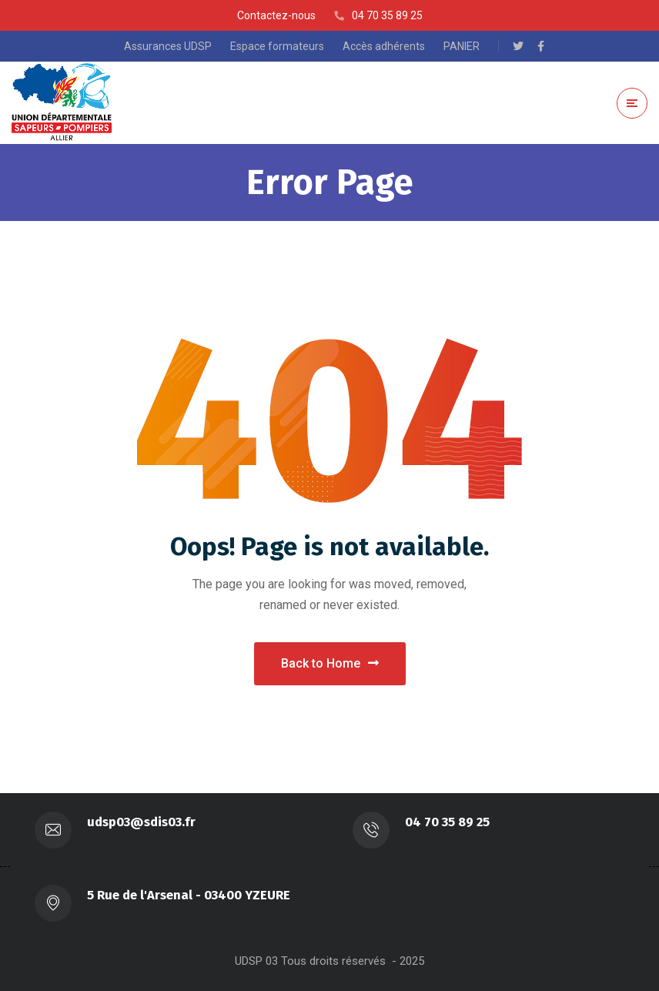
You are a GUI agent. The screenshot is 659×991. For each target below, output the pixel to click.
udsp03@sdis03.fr (141, 822)
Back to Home (330, 663)
